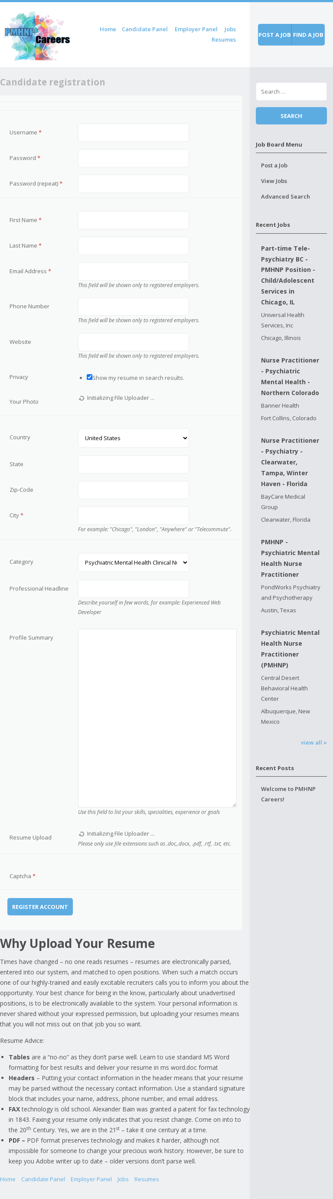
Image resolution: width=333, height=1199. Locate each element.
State (16, 464)
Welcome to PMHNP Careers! (288, 794)
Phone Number (29, 306)
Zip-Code (21, 489)
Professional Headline (39, 588)
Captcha (23, 876)
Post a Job (274, 165)
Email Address (30, 271)
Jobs (230, 29)
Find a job (308, 35)
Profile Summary (31, 637)
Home (108, 29)
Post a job (274, 35)
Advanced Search (285, 196)
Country (20, 437)
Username (26, 132)
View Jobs (274, 181)
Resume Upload (31, 837)
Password (25, 158)
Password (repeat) (36, 183)
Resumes (224, 39)
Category (21, 561)
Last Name (26, 245)
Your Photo (24, 401)
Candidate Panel (145, 29)
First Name (26, 220)
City (16, 515)
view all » (314, 742)
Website (20, 342)
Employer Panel (196, 29)
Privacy (19, 377)
